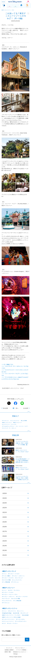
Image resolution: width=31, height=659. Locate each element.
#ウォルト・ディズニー (12, 623)
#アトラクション (5, 420)
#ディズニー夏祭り (6, 575)
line (22, 403)
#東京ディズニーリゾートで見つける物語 (11, 617)
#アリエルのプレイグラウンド (8, 426)
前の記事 (5, 408)
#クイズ (4, 623)
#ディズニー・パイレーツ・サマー (10, 594)
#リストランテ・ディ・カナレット (9, 428)
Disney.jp (15, 653)
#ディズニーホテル (20, 619)
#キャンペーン (20, 611)
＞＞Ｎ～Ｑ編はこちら (7, 364)
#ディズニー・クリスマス (8, 577)
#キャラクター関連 (6, 580)
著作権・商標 (8, 651)
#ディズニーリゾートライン (8, 619)
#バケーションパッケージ (8, 621)
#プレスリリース (12, 611)
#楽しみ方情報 (24, 420)
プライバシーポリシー (20, 647)
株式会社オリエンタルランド (19, 651)
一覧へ (16, 408)
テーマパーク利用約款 (21, 649)
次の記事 (25, 408)
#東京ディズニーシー (17, 422)
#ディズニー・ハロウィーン (18, 575)
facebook (15, 403)
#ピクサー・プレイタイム (14, 590)
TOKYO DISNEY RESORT (15, 1)
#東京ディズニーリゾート (9, 608)
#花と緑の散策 (25, 615)
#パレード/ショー (19, 577)
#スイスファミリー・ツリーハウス (9, 424)
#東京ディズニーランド (7, 422)
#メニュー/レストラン (14, 420)
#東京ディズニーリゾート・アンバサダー (11, 615)
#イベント (4, 573)
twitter (9, 403)
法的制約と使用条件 (9, 649)
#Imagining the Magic (6, 613)
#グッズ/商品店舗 (6, 582)
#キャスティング (24, 613)
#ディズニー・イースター (14, 573)
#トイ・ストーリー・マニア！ (22, 426)
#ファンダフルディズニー (21, 621)
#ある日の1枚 (16, 613)
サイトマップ (9, 647)
